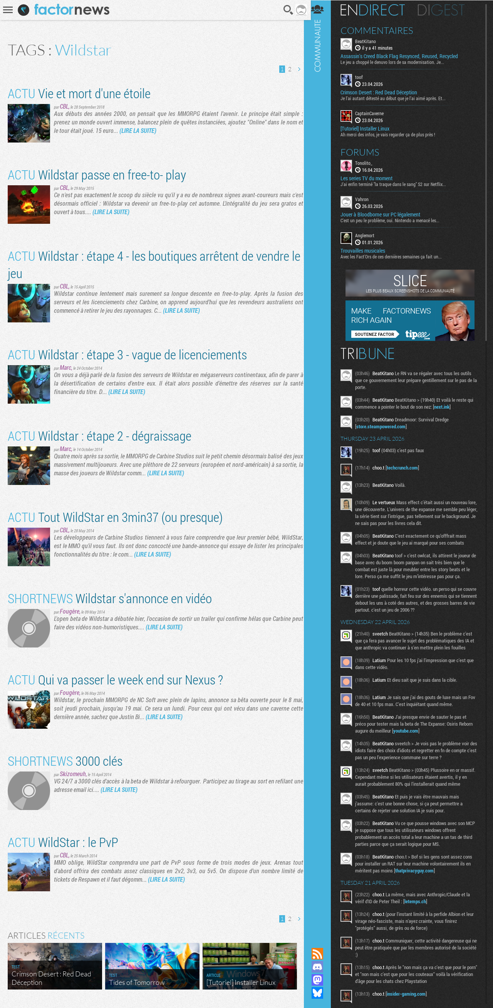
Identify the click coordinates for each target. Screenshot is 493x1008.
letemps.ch (419, 900)
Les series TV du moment (371, 178)
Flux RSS (321, 953)
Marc (65, 367)
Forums (364, 152)
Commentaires (381, 30)
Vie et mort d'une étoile (79, 93)
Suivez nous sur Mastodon (321, 980)
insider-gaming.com (410, 993)
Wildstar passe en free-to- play (97, 174)
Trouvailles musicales (367, 250)
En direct (377, 9)
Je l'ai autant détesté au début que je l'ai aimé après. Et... (397, 98)
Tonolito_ (368, 162)
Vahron (366, 199)
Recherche (286, 10)
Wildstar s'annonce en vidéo (110, 598)
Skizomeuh (73, 774)
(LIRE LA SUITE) (137, 130)
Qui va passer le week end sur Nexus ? (115, 679)
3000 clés (65, 760)
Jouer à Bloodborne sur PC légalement (384, 214)
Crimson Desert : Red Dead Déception (383, 92)
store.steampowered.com (385, 426)
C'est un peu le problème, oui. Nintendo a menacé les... (394, 220)
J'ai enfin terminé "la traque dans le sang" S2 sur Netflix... (397, 184)
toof (363, 77)
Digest (445, 9)
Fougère (69, 611)
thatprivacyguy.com (418, 870)
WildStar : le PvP (63, 841)
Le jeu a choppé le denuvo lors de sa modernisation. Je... (396, 62)
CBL (64, 106)
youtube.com (410, 730)
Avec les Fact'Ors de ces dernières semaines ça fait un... (395, 256)
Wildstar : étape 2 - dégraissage (99, 435)
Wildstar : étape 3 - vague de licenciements (127, 354)
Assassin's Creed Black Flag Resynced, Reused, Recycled (403, 56)
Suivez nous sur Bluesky (321, 993)
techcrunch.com (406, 467)
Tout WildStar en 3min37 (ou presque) (115, 516)
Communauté (322, 466)
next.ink (446, 406)
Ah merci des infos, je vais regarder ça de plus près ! (392, 134)
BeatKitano (369, 41)
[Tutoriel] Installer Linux (369, 128)
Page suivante (296, 69)
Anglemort (369, 235)
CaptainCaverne (373, 113)
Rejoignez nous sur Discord (321, 967)
